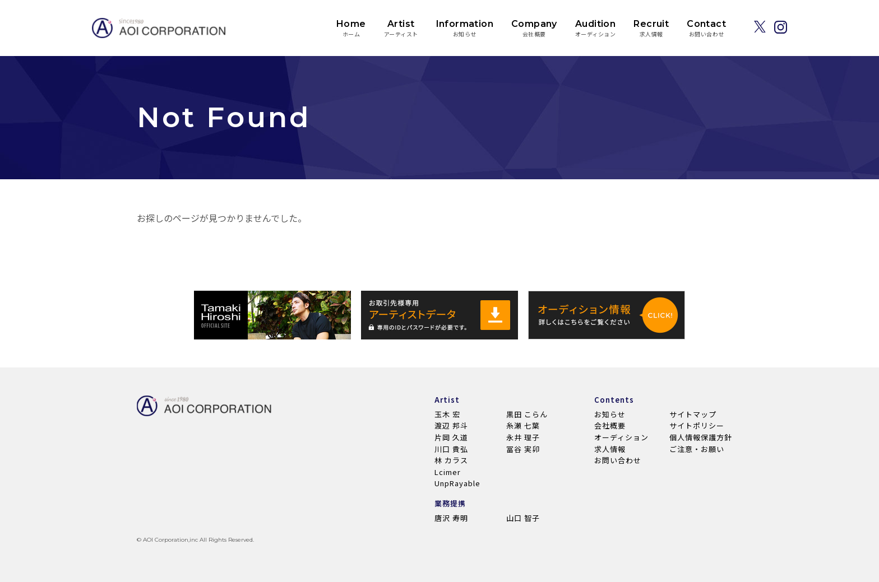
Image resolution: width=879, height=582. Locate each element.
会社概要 (610, 425)
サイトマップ (692, 414)
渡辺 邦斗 (451, 425)
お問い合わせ (617, 460)
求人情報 (610, 449)
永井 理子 (523, 437)
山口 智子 (523, 518)
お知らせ (610, 414)
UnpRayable (457, 483)
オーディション (621, 437)
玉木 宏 (447, 414)
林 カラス (451, 460)
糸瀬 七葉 (523, 425)
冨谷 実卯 (523, 449)
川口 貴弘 (451, 449)
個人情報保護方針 (700, 437)
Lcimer (447, 472)
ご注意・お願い (696, 449)
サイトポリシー (696, 425)
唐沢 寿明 (451, 518)
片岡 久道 (451, 437)
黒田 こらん (527, 414)
